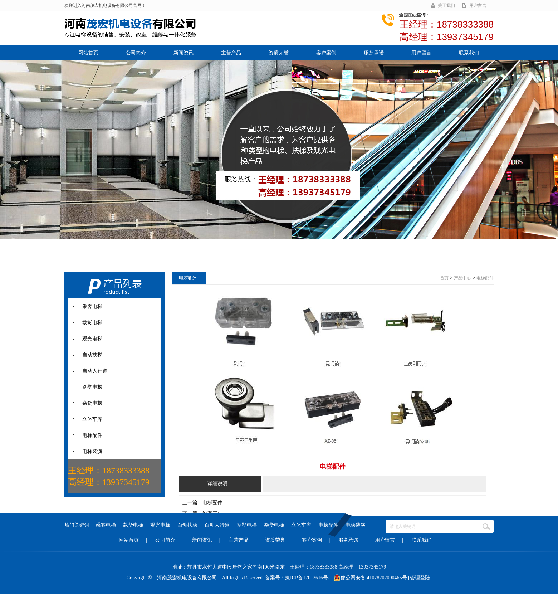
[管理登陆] (419, 577)
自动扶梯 (187, 525)
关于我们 (446, 5)
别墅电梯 (247, 525)
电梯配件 (328, 525)
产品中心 (462, 278)
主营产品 (231, 52)
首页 (444, 278)
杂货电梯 (274, 525)
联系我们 (469, 52)
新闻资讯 (183, 52)
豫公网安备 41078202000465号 (370, 577)
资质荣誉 (279, 52)
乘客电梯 (106, 525)
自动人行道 (217, 525)
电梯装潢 (356, 525)
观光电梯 (160, 525)
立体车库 (301, 525)
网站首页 (88, 52)
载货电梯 (133, 525)
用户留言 (477, 5)
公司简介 (136, 52)
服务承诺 (374, 52)
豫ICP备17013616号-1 (308, 577)
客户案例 (326, 52)
